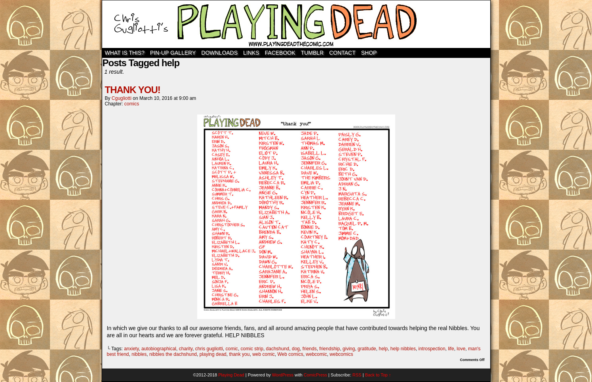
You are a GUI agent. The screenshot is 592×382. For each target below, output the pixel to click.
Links (251, 53)
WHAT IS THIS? (125, 53)
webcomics (341, 354)
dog (296, 348)
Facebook (280, 53)
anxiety (131, 348)
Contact (342, 53)
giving (349, 348)
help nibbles (403, 348)
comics (131, 104)
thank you (239, 354)
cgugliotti (121, 98)
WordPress (282, 374)
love (461, 348)
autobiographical (158, 348)
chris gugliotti (209, 348)
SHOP (369, 53)
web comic (263, 354)
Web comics (290, 354)
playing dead (213, 354)
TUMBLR (312, 53)
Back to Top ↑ (378, 374)
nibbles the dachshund (173, 354)
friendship (329, 348)
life (451, 348)
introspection (432, 348)
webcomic (316, 354)
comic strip (252, 348)
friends (310, 348)
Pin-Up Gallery (173, 53)
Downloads (219, 53)
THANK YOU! (132, 89)
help (383, 348)
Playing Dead (296, 24)
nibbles (139, 354)
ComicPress (315, 374)
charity (185, 348)
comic (232, 348)
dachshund (277, 348)
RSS (357, 374)
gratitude (367, 348)
